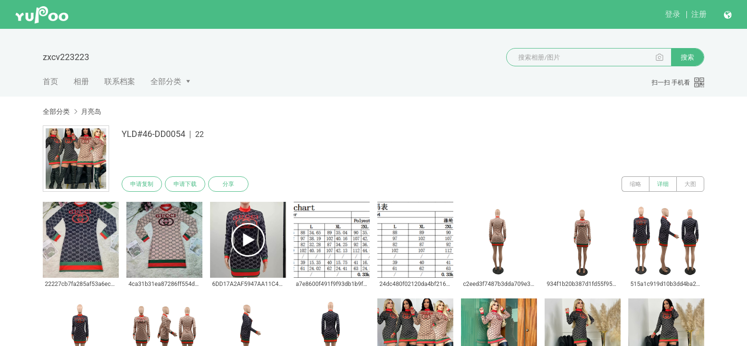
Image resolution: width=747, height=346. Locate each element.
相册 (81, 81)
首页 (50, 81)
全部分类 (165, 81)
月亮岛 (91, 111)
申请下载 (185, 184)
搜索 (687, 57)
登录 (672, 14)
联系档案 (119, 81)
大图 (690, 184)
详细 (663, 184)
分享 (228, 184)
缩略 (635, 184)
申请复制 (141, 184)
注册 (699, 14)
